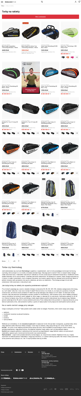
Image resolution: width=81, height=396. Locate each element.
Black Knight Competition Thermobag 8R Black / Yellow (10, 46)
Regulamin (3, 385)
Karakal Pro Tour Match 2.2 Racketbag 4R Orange (9, 202)
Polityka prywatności (6, 387)
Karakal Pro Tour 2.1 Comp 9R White (29, 122)
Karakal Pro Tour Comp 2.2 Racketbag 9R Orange (9, 162)
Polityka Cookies (5, 389)
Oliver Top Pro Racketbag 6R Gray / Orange (69, 87)
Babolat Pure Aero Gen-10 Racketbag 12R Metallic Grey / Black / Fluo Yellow (49, 203)
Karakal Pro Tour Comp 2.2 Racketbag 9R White (29, 162)
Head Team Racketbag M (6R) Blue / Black (49, 46)
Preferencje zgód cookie (7, 392)
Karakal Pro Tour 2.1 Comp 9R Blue (10, 122)
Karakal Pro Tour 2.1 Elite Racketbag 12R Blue (28, 244)
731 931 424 (45, 362)
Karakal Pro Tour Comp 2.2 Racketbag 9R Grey (68, 122)
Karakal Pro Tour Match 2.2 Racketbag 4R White (29, 202)
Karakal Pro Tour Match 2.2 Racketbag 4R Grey (68, 162)
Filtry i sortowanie (40, 16)
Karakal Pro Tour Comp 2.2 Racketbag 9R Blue (48, 122)
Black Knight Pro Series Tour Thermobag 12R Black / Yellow (30, 46)
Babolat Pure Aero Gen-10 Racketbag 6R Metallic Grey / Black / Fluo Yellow (68, 203)
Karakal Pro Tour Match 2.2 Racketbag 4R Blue (48, 162)
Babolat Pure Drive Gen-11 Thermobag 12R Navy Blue (9, 244)
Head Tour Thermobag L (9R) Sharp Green (69, 46)
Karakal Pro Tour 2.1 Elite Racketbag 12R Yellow (67, 244)
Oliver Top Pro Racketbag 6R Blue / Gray (49, 87)
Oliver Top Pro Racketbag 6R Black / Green (10, 87)
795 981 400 (46, 353)
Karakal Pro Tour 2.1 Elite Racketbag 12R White (47, 244)
